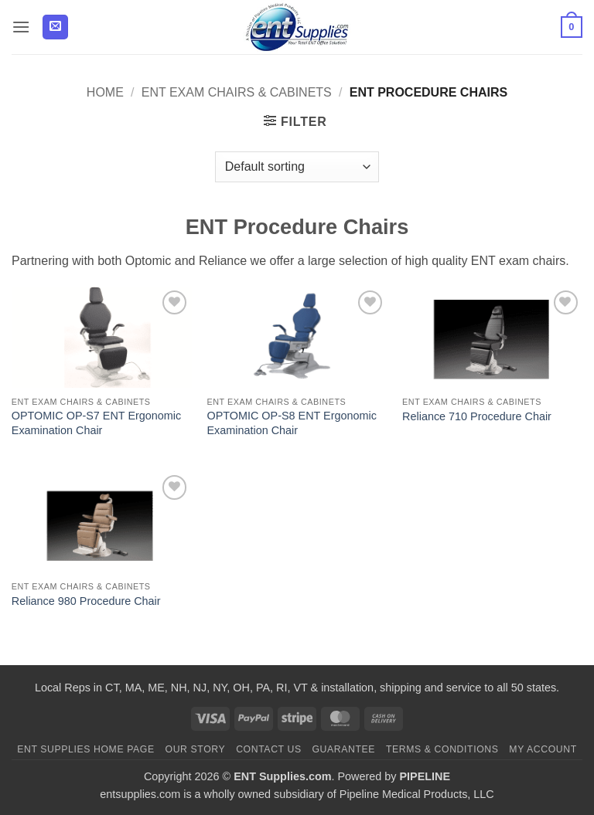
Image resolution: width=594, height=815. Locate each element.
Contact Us (269, 749)
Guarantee (343, 749)
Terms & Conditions (442, 749)
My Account (542, 749)
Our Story (196, 749)
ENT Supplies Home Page (86, 749)
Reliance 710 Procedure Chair (476, 416)
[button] (21, 27)
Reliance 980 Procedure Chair (86, 601)
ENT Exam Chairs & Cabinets (237, 92)
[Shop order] (297, 166)
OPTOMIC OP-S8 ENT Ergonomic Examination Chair (291, 422)
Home (105, 92)
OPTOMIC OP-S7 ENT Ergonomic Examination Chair (96, 422)
